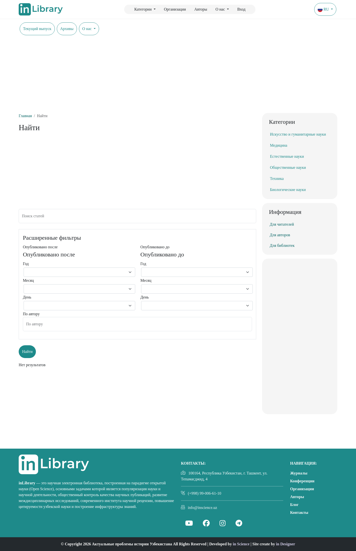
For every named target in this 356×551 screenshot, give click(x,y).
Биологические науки (288, 190)
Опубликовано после (40, 247)
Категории (143, 9)
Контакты (299, 512)
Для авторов (280, 235)
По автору (31, 314)
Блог (294, 505)
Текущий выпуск (37, 29)
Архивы (66, 29)
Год (26, 264)
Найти (27, 351)
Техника (277, 178)
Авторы (200, 9)
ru (324, 9)
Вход (241, 9)
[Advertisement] (178, 76)
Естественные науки (287, 156)
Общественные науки (288, 167)
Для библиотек (282, 245)
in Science (241, 544)
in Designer (285, 544)
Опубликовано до (154, 247)
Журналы (298, 473)
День (27, 297)
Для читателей (282, 224)
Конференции (302, 481)
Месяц (28, 280)
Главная (25, 116)
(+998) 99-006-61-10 (204, 493)
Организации (175, 9)
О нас (221, 9)
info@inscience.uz (202, 507)
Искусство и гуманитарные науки (298, 134)
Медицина (278, 145)
